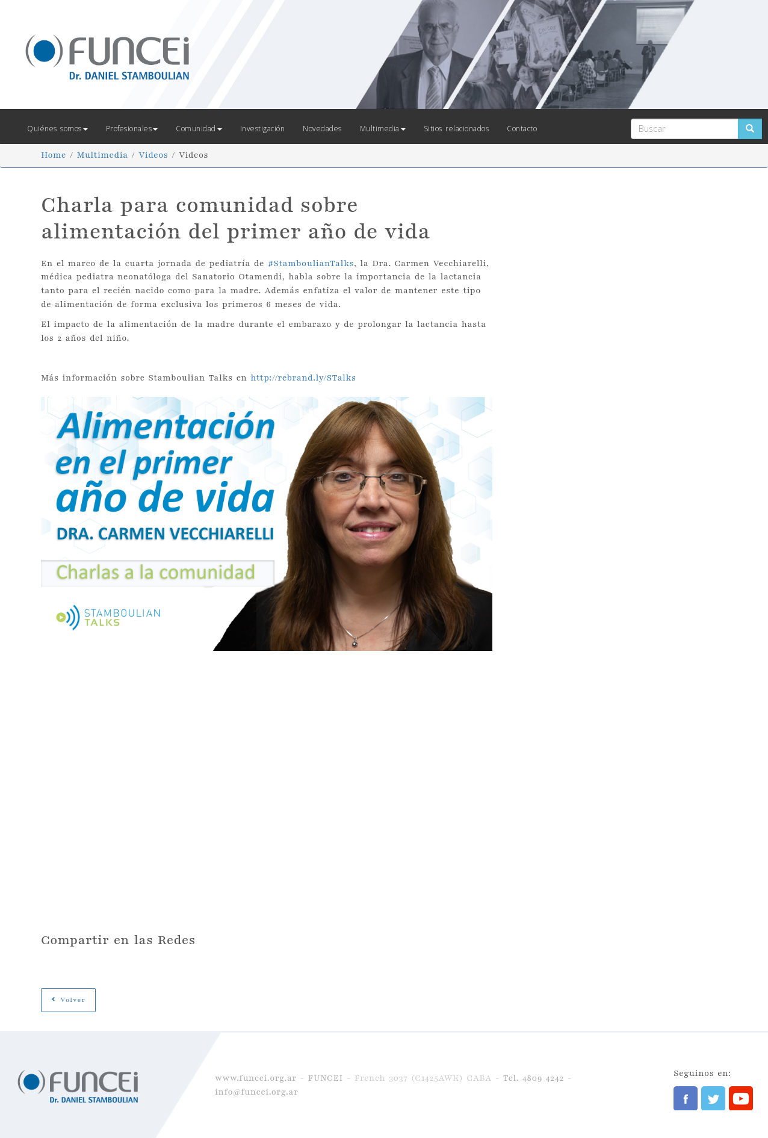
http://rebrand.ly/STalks (303, 378)
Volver (68, 999)
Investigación (262, 128)
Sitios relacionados (456, 128)
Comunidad (199, 128)
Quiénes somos (57, 128)
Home (53, 155)
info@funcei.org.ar (256, 1092)
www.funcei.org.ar (256, 1078)
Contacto (522, 128)
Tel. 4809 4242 (533, 1078)
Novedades (322, 128)
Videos (153, 155)
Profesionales (132, 128)
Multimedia (383, 128)
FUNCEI (325, 1078)
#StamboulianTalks (311, 263)
